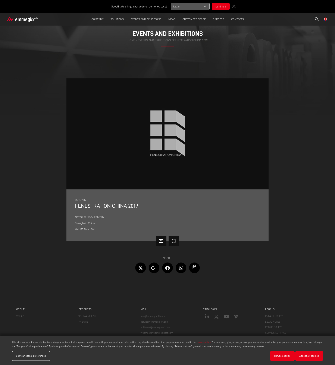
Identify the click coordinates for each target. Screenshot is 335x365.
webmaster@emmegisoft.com (157, 332)
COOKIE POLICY (273, 327)
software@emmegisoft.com (155, 327)
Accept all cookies (309, 355)
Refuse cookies (282, 355)
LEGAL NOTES (272, 321)
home (131, 40)
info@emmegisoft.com (153, 316)
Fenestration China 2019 (190, 40)
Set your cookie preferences (31, 355)
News (171, 19)
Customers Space (194, 19)
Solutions (117, 19)
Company (97, 19)
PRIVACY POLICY (274, 316)
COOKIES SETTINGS (275, 332)
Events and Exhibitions (146, 19)
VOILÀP (20, 316)
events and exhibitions (154, 40)
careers (218, 19)
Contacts (237, 19)
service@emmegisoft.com (155, 321)
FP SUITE (83, 321)
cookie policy (203, 342)
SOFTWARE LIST (87, 316)
